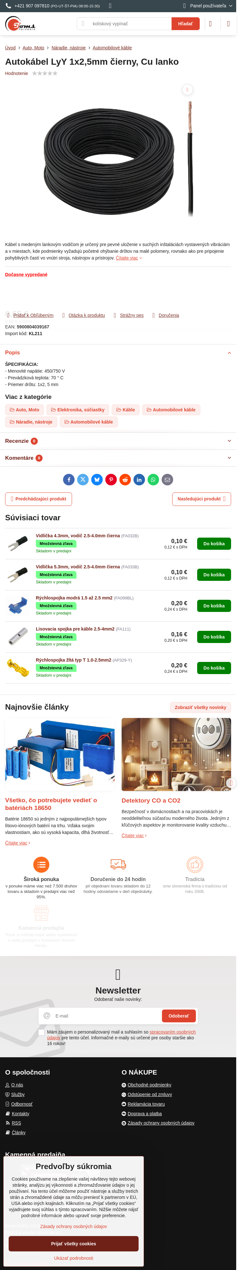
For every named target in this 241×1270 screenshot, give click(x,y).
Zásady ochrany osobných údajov (73, 1226)
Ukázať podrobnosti (73, 1258)
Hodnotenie (16, 73)
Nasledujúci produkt (201, 499)
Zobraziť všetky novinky (200, 707)
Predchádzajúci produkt (38, 499)
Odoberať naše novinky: (118, 999)
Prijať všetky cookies (73, 1243)
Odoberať (179, 1015)
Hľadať (185, 23)
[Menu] (228, 23)
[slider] (45, 73)
